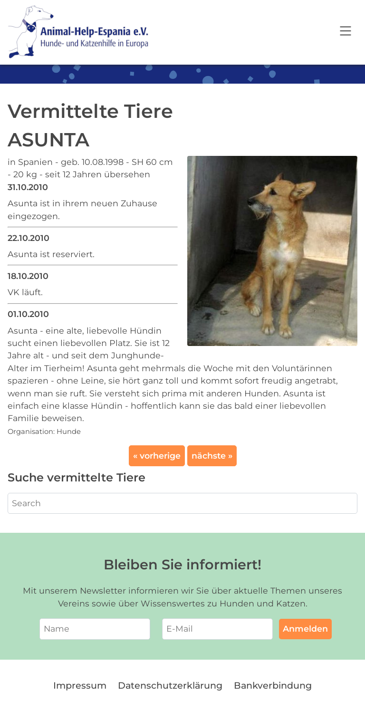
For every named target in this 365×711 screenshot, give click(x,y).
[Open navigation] (345, 32)
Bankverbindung (273, 685)
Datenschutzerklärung (170, 685)
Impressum (79, 685)
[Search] (182, 503)
